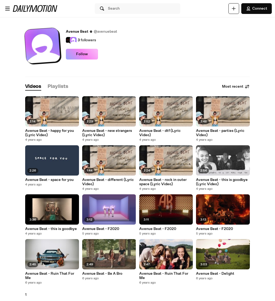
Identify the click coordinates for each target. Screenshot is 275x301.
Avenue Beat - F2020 (100, 229)
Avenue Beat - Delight (215, 274)
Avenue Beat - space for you (49, 180)
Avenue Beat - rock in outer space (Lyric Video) (163, 182)
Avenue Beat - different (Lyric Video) (108, 182)
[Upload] (233, 8)
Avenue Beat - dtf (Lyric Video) (160, 133)
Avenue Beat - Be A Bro (102, 274)
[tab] (33, 86)
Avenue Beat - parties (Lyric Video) (220, 133)
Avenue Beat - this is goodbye (51, 229)
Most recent (236, 86)
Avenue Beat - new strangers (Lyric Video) (107, 133)
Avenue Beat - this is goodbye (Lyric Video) (222, 182)
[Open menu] (7, 8)
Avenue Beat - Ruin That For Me (49, 276)
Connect (256, 8)
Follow (82, 54)
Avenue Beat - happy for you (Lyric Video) (49, 133)
